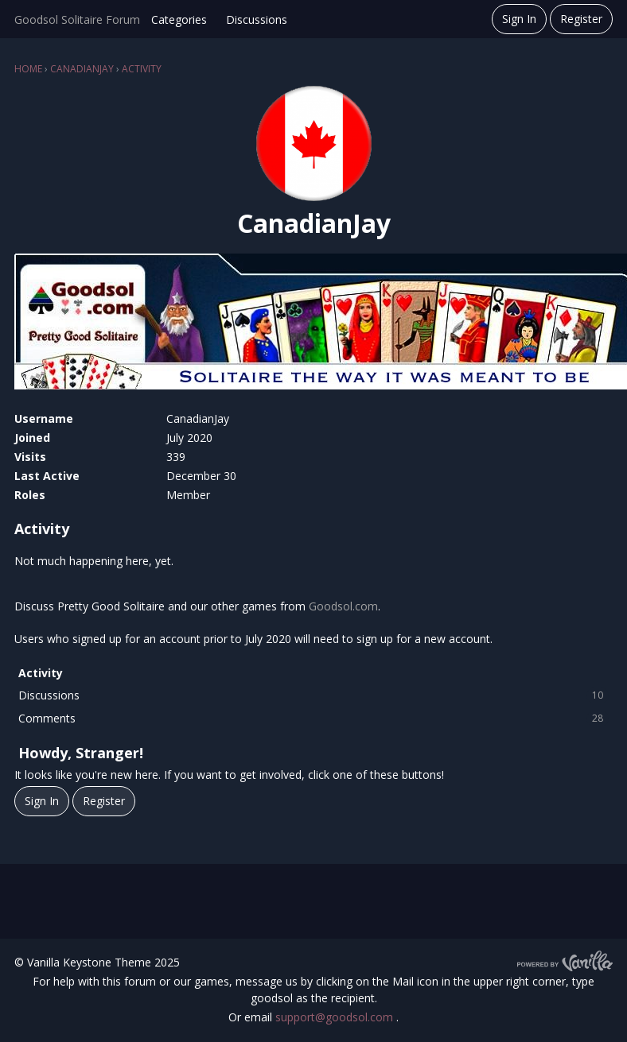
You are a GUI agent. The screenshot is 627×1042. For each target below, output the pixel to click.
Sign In (519, 18)
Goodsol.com (343, 606)
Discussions (256, 19)
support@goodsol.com (335, 1017)
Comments (313, 718)
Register (581, 18)
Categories (179, 19)
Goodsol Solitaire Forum (77, 19)
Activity (40, 672)
